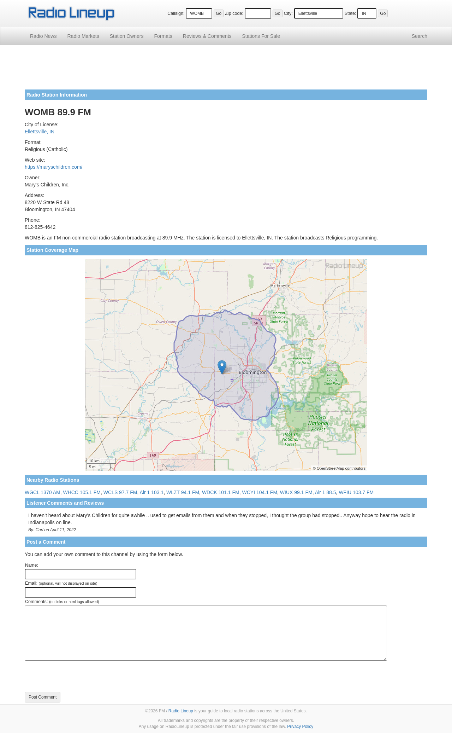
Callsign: (175, 13)
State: (350, 13)
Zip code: (234, 13)
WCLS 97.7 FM (120, 492)
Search (419, 36)
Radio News (43, 36)
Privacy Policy (300, 726)
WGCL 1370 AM (42, 492)
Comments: (62, 601)
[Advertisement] (226, 70)
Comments (207, 36)
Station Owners (127, 36)
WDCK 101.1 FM (220, 492)
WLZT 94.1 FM (182, 492)
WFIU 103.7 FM (356, 492)
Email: (61, 583)
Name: (31, 565)
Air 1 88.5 (325, 492)
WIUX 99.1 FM (296, 492)
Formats (163, 36)
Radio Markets (83, 36)
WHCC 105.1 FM (82, 492)
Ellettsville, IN (39, 131)
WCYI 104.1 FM (259, 492)
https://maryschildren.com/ (53, 167)
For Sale (261, 36)
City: (288, 13)
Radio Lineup (180, 710)
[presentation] (78, 676)
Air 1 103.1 (152, 492)
